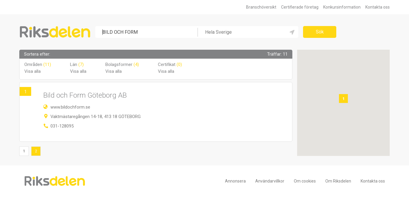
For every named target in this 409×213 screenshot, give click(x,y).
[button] (343, 98)
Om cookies (305, 181)
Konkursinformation (342, 7)
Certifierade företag (299, 7)
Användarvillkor (269, 181)
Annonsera (235, 181)
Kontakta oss (377, 7)
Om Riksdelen (338, 181)
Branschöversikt (261, 7)
